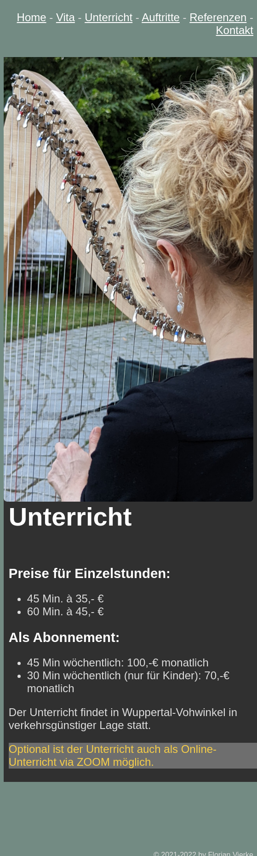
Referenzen (217, 17)
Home (31, 17)
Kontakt (234, 30)
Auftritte (161, 17)
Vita (65, 17)
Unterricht (108, 17)
